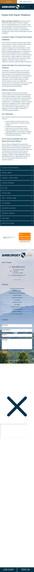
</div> (14, 431)
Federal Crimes (17, 291)
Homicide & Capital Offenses (17, 293)
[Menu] (31, 6)
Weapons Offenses (17, 298)
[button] (17, 167)
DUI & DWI (17, 300)
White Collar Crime (17, 314)
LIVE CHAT (8, 569)
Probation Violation (17, 307)
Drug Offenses (17, 311)
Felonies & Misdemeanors (17, 288)
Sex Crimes (17, 304)
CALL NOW (8, 2)
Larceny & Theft (17, 302)
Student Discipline (17, 309)
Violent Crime (17, 295)
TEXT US (25, 569)
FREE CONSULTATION (25, 2)
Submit (5, 352)
